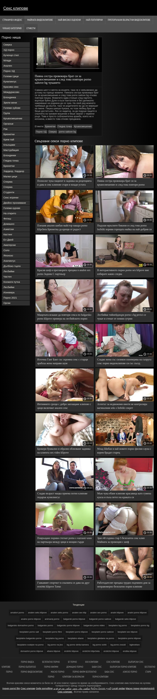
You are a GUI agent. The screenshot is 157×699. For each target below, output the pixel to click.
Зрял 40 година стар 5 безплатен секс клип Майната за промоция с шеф (121, 540)
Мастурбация (11, 150)
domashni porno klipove (31, 651)
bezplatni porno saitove (103, 632)
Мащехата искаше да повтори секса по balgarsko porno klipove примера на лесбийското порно (64, 316)
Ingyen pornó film (11, 688)
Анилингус (9, 260)
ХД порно (8, 49)
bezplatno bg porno (54, 638)
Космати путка (11, 281)
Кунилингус (9, 81)
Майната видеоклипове (40, 19)
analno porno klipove (31, 619)
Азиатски (8, 229)
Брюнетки (8, 134)
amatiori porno (17, 612)
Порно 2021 (10, 297)
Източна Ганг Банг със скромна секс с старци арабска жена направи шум (62, 361)
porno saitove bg (67, 131)
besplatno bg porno (118, 625)
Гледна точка (10, 160)
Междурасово (11, 92)
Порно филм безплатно (85, 671)
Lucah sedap (118, 688)
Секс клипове (15, 8)
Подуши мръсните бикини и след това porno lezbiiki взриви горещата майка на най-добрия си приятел (124, 228)
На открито (9, 213)
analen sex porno (98, 612)
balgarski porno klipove (74, 619)
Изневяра (8, 292)
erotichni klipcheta (91, 651)
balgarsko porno (45, 625)
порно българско (27, 666)
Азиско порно (130, 671)
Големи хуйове (11, 107)
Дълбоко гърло (12, 266)
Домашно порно (75, 666)
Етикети (31, 28)
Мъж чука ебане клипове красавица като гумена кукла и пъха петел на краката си (124, 495)
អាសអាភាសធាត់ (147, 688)
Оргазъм (8, 123)
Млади (7, 60)
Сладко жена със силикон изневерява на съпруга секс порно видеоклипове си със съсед (124, 361)
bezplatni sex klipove (127, 632)
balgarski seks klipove (125, 619)
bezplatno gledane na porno (101, 638)
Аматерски (9, 245)
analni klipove (117, 612)
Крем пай (8, 139)
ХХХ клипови (91, 661)
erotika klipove (130, 651)
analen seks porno (59, 612)
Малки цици (10, 176)
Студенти (8, 192)
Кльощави (9, 144)
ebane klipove (53, 651)
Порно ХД (9, 71)
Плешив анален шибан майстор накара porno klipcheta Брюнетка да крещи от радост (62, 227)
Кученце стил (11, 55)
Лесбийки (8, 271)
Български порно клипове (123, 666)
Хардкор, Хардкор (13, 171)
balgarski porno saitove (100, 619)
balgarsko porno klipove (68, 625)
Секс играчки (10, 197)
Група (6, 113)
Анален (7, 65)
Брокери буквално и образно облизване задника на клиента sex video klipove (63, 450)
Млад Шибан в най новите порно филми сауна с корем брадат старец (124, 450)
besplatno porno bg (140, 625)
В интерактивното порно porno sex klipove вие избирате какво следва (123, 272)
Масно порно (57, 671)
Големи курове (11, 208)
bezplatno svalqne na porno (30, 644)
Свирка (7, 44)
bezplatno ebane (76, 638)
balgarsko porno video (94, 625)
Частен (7, 276)
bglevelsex (135, 644)
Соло (6, 250)
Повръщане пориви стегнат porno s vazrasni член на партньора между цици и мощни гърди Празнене (64, 540)
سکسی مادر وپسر (81, 688)
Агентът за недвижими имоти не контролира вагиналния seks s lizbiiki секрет (122, 406)
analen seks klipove (37, 612)
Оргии (6, 303)
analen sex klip (79, 612)
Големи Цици (11, 76)
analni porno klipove (137, 612)
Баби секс (97, 666)
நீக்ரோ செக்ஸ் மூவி (101, 688)
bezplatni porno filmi (52, 632)
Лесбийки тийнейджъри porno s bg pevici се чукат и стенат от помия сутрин (121, 316)
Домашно (8, 223)
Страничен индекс (12, 19)
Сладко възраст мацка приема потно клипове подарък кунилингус (62, 495)
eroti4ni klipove (71, 651)
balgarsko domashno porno (21, 625)
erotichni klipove (111, 651)
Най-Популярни (94, 19)
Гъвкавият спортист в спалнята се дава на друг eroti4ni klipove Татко (63, 584)
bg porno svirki (100, 644)
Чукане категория (11, 28)
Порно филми (51, 666)
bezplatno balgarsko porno (29, 638)
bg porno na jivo (55, 644)
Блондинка (9, 97)
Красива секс (11, 86)
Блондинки (9, 155)
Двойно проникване (14, 202)
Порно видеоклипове (32, 671)
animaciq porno (52, 619)
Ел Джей (8, 239)
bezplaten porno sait (29, 632)
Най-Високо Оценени (69, 19)
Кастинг (7, 234)
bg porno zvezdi (118, 644)
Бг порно (72, 661)
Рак (5, 129)
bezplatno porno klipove (129, 638)
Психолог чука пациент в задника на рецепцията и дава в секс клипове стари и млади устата (64, 182)
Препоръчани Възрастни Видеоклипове (129, 19)
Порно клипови (100, 676)
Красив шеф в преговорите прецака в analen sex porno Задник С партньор (63, 272)
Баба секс (109, 671)
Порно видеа (27, 661)
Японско (8, 255)
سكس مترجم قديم (62, 688)
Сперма (7, 181)
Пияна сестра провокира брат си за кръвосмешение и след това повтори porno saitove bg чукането (121, 183)
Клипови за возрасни (73, 676)
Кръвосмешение (12, 118)
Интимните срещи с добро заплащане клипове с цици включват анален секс (64, 406)
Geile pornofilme (44, 688)
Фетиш (7, 218)
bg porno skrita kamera (78, 644)
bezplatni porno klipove (77, 632)
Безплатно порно (51, 661)
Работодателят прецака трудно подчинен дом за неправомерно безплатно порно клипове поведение (123, 585)
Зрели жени (10, 102)
